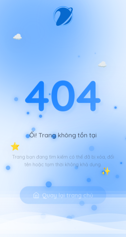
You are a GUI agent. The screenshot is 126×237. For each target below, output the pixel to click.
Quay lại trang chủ (63, 199)
